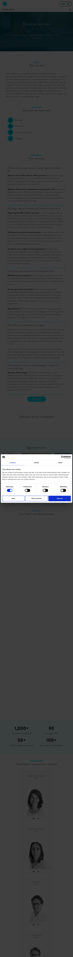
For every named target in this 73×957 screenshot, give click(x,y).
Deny (13, 498)
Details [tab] (36, 462)
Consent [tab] (13, 462)
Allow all (60, 498)
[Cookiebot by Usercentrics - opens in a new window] (62, 457)
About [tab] (60, 462)
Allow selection (36, 498)
